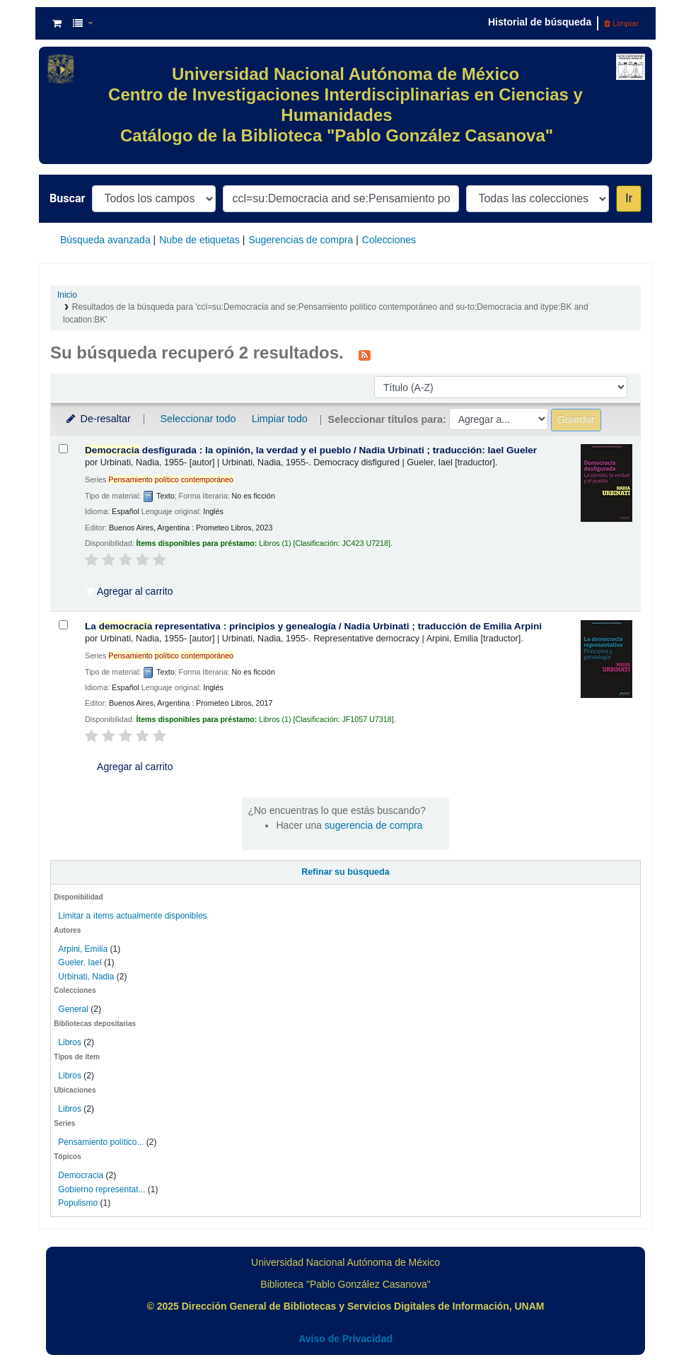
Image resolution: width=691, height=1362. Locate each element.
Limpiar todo (280, 418)
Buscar (67, 198)
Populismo (78, 1203)
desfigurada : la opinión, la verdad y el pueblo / (311, 450)
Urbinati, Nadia (86, 977)
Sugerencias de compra (300, 239)
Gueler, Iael (79, 962)
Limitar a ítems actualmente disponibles (132, 916)
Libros (69, 1042)
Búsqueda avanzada (105, 239)
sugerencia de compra (374, 825)
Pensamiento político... (101, 1142)
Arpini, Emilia (83, 949)
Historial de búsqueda (539, 22)
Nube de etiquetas (199, 239)
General (74, 1009)
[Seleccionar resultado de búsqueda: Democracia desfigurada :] (63, 448)
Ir (628, 198)
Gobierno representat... (101, 1189)
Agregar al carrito (129, 591)
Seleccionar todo (198, 418)
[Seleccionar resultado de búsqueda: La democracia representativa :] (63, 624)
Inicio (67, 295)
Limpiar (621, 23)
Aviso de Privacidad (345, 1338)
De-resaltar (97, 418)
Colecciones (389, 239)
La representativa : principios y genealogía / (313, 626)
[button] (57, 23)
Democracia (80, 1175)
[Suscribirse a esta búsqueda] (364, 354)
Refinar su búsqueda (345, 872)
